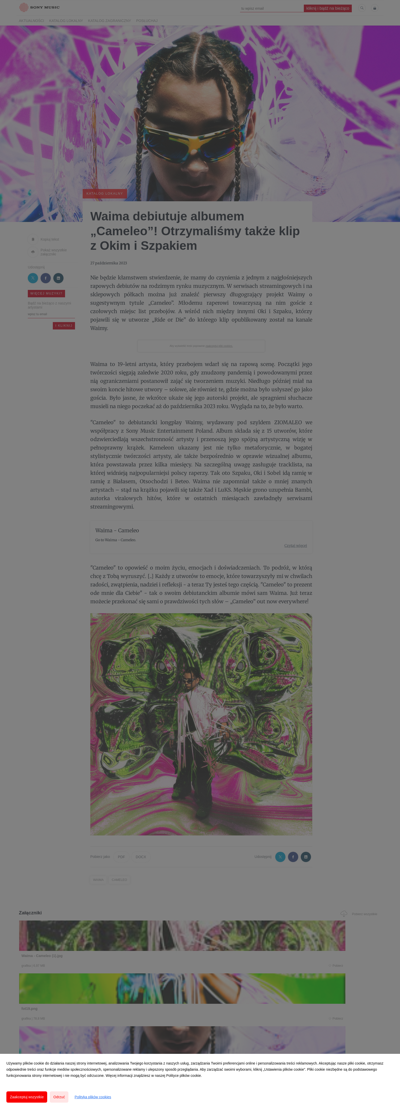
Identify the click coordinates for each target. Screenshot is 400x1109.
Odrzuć (59, 1097)
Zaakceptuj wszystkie (27, 1097)
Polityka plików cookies (92, 1097)
